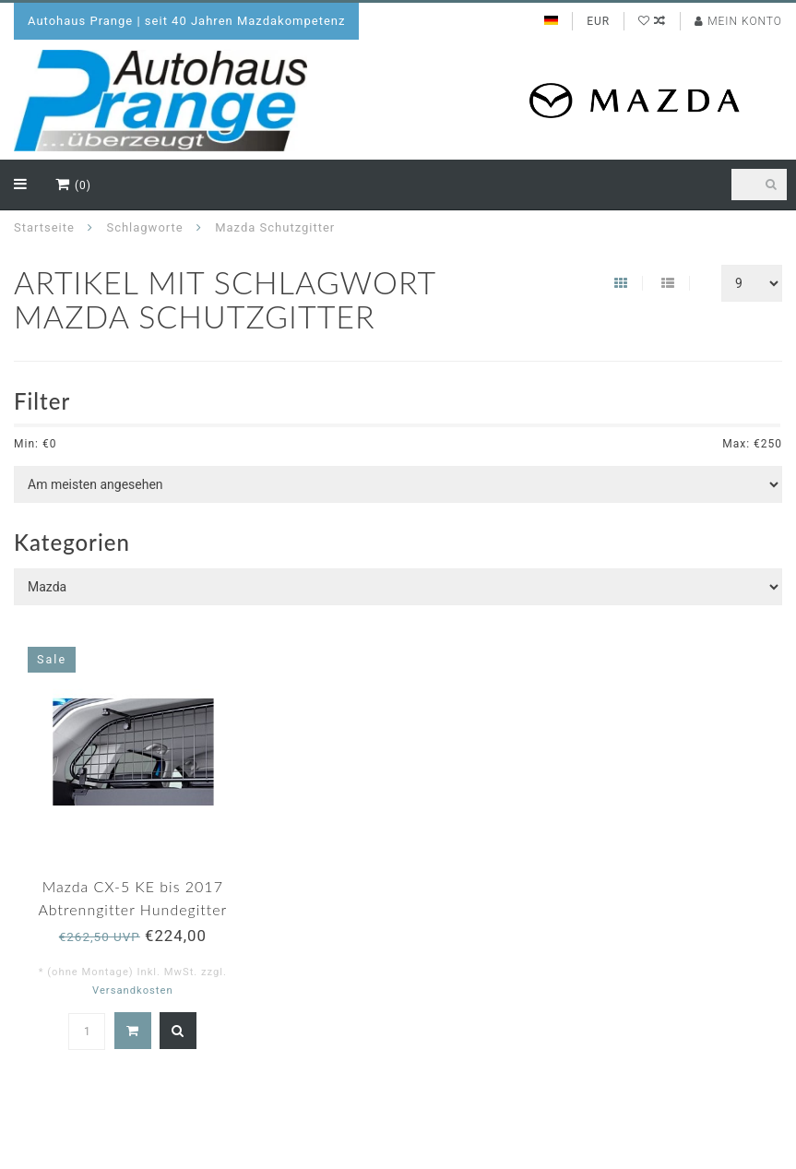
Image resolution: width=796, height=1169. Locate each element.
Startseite (44, 227)
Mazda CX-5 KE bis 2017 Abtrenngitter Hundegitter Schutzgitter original (132, 909)
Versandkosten (132, 990)
